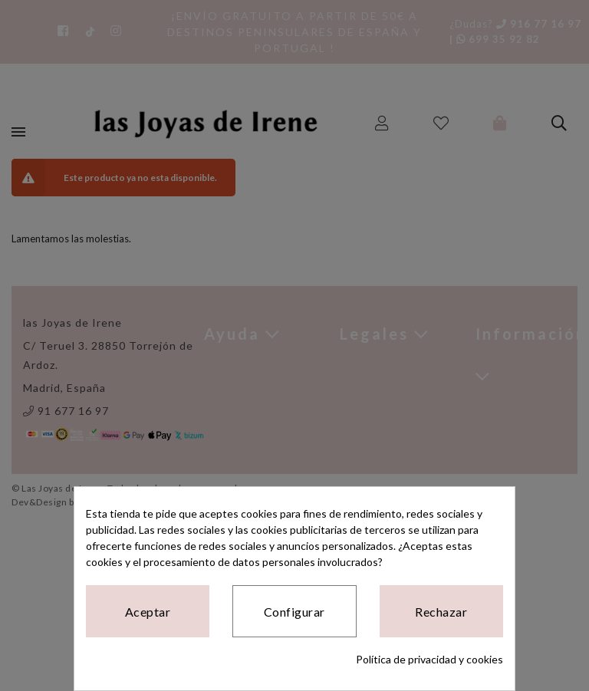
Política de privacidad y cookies (429, 659)
